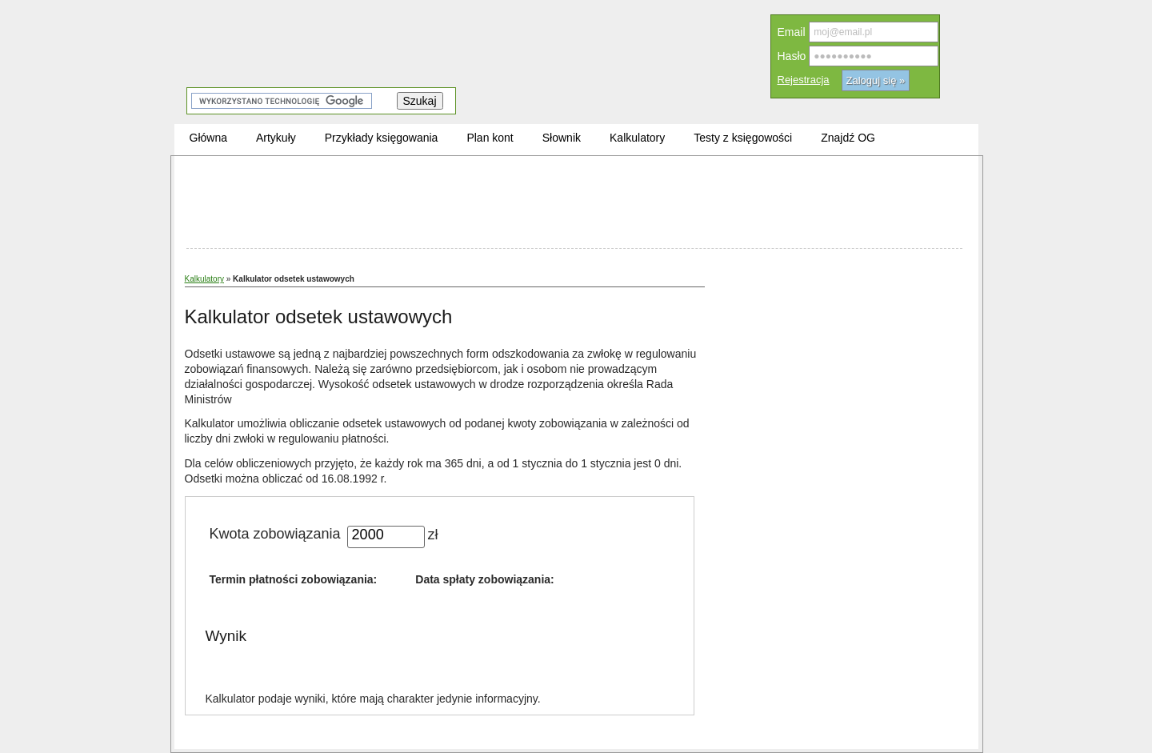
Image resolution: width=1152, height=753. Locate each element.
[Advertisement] (574, 204)
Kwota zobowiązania (275, 534)
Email (792, 32)
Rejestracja (804, 80)
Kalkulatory (204, 278)
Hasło (792, 56)
